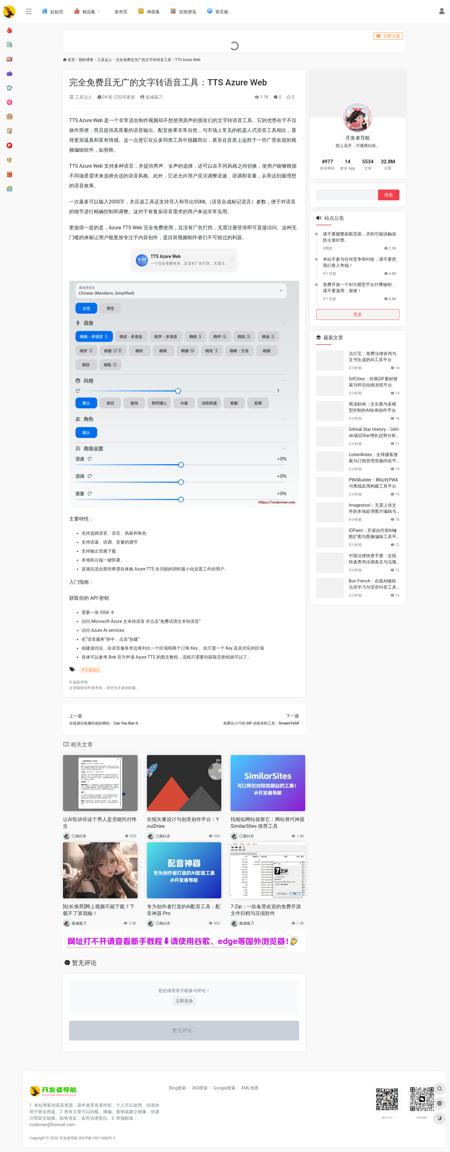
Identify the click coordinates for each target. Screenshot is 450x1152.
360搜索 (200, 1087)
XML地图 (250, 1087)
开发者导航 (68, 1138)
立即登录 (184, 1001)
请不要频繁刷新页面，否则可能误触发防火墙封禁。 (359, 237)
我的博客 (86, 60)
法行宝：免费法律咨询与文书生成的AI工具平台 (372, 356)
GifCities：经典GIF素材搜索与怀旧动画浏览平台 (373, 381)
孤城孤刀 (151, 97)
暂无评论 (84, 962)
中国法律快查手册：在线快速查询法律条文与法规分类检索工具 (372, 559)
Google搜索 (224, 1087)
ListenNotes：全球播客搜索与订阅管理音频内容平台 (373, 458)
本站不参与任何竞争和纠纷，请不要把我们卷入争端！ (359, 262)
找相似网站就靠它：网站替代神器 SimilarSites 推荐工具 (268, 822)
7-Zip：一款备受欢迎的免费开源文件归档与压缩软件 (266, 910)
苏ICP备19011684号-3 (97, 1138)
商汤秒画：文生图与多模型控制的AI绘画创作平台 (372, 407)
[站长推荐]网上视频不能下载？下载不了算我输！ (99, 910)
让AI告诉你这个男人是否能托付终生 (100, 822)
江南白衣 (79, 836)
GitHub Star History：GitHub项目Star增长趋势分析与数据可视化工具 (373, 433)
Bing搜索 (177, 1087)
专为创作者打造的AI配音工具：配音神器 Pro (184, 910)
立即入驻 (388, 36)
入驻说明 (74, 36)
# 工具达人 (91, 670)
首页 (71, 60)
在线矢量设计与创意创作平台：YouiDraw (183, 822)
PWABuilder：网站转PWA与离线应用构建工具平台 (373, 482)
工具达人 (104, 60)
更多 (357, 314)
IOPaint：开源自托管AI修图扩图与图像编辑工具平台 (373, 534)
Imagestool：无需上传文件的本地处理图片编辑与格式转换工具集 (372, 508)
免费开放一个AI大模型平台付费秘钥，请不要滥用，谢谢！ (359, 287)
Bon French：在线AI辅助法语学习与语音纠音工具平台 (372, 584)
